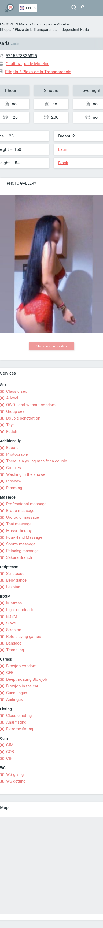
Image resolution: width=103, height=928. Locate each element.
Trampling (15, 650)
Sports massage (20, 544)
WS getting (15, 781)
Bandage (13, 643)
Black (63, 162)
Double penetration (23, 418)
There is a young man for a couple (36, 461)
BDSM (11, 616)
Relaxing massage (22, 550)
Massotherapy (19, 530)
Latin (62, 149)
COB (10, 751)
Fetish (11, 431)
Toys (10, 424)
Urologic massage (22, 517)
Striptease (15, 573)
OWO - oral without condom (31, 404)
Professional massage (26, 504)
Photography (17, 454)
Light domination (21, 609)
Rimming (14, 487)
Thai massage (18, 524)
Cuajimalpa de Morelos (51, 24)
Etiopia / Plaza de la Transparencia (28, 29)
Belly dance (16, 580)
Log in (82, 8)
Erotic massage (20, 510)
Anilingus (14, 699)
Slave (11, 623)
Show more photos (51, 346)
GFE (9, 672)
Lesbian (13, 587)
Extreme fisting (19, 729)
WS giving (15, 774)
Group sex (15, 411)
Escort (12, 447)
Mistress (14, 603)
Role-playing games (23, 636)
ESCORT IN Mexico (15, 24)
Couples (13, 467)
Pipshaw (13, 481)
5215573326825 (21, 55)
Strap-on (13, 629)
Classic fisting (19, 715)
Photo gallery (21, 183)
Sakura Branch (19, 557)
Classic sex (16, 391)
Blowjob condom (21, 666)
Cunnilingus (16, 692)
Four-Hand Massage (24, 537)
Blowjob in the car (22, 686)
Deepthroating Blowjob (26, 679)
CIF (9, 758)
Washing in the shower (26, 474)
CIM (9, 745)
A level (12, 398)
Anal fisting (16, 722)
